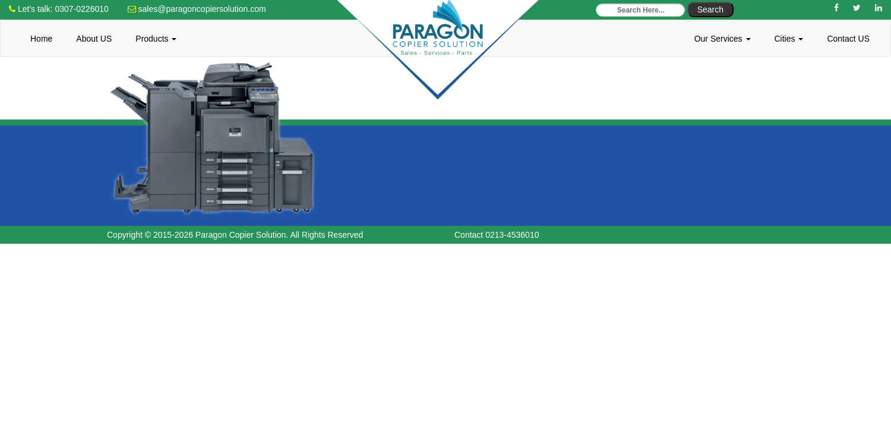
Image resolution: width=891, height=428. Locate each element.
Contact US (848, 38)
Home (41, 38)
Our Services (722, 38)
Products (155, 38)
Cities (789, 38)
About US (94, 38)
